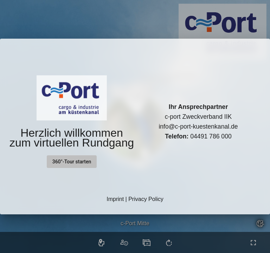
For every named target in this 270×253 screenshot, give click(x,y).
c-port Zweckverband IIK (198, 116)
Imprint (115, 199)
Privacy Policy (145, 199)
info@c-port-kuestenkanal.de (198, 126)
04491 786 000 (198, 136)
